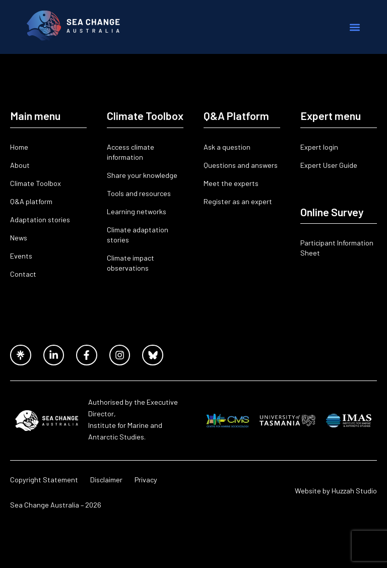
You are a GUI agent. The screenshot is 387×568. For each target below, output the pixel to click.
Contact (23, 274)
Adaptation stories (40, 219)
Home (19, 147)
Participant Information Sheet (336, 247)
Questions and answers (241, 165)
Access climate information (130, 152)
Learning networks (136, 211)
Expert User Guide (328, 165)
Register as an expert (238, 201)
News (18, 237)
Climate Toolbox (35, 183)
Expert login (319, 147)
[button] (355, 27)
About (20, 165)
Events (21, 255)
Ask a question (227, 147)
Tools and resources (139, 193)
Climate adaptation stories (137, 234)
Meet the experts (231, 183)
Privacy (146, 479)
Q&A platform (31, 201)
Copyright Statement (44, 479)
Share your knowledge (142, 175)
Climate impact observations (130, 263)
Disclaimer (106, 479)
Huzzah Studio (354, 490)
